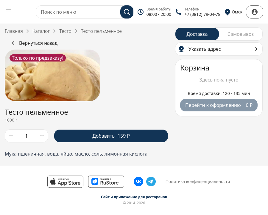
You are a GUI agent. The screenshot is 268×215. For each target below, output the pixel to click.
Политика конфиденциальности (197, 181)
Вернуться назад (33, 43)
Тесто (65, 31)
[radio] (197, 34)
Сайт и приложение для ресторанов (134, 197)
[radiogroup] (219, 34)
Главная (14, 31)
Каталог (41, 31)
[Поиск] (126, 12)
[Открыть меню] (8, 12)
